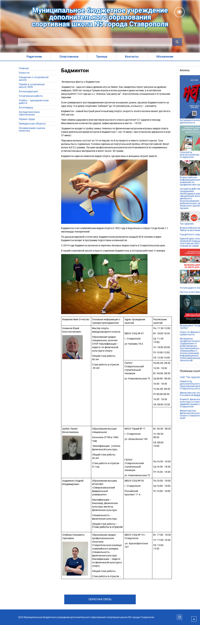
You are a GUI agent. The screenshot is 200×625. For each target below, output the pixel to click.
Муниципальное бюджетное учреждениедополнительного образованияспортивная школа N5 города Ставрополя (100, 17)
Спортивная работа (30, 95)
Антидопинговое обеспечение (29, 113)
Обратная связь (100, 599)
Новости (24, 72)
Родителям (34, 56)
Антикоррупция (28, 91)
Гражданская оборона (32, 123)
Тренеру (101, 56)
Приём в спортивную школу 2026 (32, 85)
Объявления (164, 56)
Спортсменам (69, 56)
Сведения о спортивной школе (34, 78)
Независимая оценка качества (32, 129)
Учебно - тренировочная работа (34, 102)
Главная (24, 68)
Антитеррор (26, 107)
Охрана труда (27, 119)
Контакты (132, 56)
